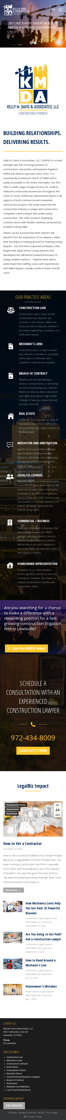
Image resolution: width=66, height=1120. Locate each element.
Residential (11, 814)
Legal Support (45, 918)
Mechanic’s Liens (14, 1060)
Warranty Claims (14, 1073)
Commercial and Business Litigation (23, 1077)
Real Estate (12, 1083)
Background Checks (16, 805)
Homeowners (12, 809)
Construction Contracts (17, 1064)
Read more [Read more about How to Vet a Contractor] (13, 890)
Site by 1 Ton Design (47, 1112)
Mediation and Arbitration (18, 1087)
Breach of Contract (15, 1080)
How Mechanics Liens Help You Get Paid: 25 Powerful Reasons (43, 908)
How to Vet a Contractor (22, 843)
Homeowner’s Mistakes (41, 986)
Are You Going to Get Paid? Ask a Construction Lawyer (44, 936)
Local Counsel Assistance (19, 1090)
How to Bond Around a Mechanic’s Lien (41, 962)
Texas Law (47, 921)
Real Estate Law (33, 921)
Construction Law (15, 1057)
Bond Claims (12, 1067)
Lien (55, 918)
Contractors (31, 918)
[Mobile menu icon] (60, 10)
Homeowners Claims (16, 1070)
